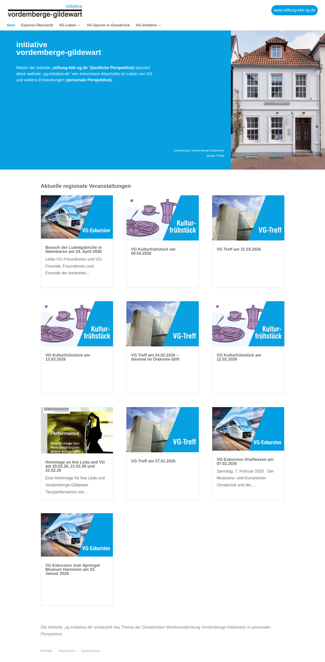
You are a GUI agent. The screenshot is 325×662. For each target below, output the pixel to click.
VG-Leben (67, 23)
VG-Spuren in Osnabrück (108, 23)
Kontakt (46, 651)
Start (11, 23)
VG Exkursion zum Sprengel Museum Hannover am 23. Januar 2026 (72, 569)
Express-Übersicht (37, 23)
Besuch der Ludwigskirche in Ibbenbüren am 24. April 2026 (73, 249)
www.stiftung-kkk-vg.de (294, 9)
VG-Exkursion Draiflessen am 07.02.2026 (245, 461)
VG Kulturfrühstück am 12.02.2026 (239, 357)
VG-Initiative (146, 23)
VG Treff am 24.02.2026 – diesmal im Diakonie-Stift (155, 357)
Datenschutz (90, 651)
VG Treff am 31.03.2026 (239, 249)
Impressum (66, 651)
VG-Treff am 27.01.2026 (153, 461)
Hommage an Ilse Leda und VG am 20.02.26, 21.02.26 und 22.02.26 (75, 466)
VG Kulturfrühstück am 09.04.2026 (153, 251)
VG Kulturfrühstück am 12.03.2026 (67, 357)
